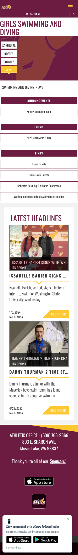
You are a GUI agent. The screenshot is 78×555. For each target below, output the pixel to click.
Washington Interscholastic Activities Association (39, 196)
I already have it (14, 547)
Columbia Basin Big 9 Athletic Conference (39, 185)
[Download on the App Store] (19, 539)
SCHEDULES (9, 45)
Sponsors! (58, 461)
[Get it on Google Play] (45, 539)
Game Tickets (39, 164)
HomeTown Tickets (39, 175)
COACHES (9, 61)
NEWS (9, 70)
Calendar (34, 14)
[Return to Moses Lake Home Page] (6, 5)
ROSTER (8, 53)
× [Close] (68, 519)
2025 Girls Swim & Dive (39, 138)
